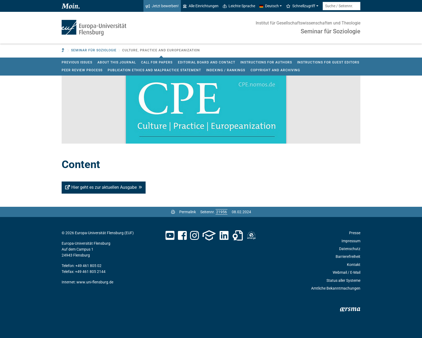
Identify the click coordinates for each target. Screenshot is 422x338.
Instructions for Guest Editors (328, 62)
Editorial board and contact (206, 62)
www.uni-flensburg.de (94, 282)
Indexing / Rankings (225, 70)
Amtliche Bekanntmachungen (335, 288)
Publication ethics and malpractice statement (154, 70)
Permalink (187, 212)
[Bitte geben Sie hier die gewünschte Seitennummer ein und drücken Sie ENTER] (221, 212)
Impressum (351, 241)
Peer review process (82, 70)
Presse (354, 233)
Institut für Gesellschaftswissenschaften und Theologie (308, 23)
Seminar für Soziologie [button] (94, 50)
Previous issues (77, 62)
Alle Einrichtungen (201, 6)
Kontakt (353, 264)
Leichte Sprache (239, 6)
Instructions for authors (266, 62)
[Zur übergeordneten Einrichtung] (63, 50)
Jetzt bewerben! (162, 6)
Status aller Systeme (343, 280)
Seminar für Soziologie (330, 31)
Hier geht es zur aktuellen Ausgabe (104, 187)
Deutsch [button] (269, 6)
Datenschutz (349, 249)
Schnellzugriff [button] (300, 6)
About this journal (116, 62)
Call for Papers (157, 62)
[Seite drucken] (173, 212)
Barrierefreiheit (348, 256)
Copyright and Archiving (275, 70)
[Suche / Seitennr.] (341, 6)
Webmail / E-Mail (346, 272)
